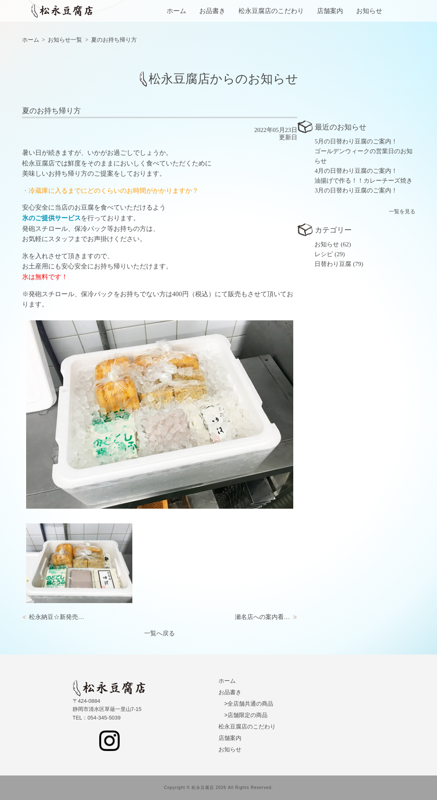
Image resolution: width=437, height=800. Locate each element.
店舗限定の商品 (247, 715)
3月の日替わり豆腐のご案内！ (355, 190)
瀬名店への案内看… (262, 617)
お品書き (212, 11)
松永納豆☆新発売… (56, 617)
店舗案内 (330, 11)
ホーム (176, 11)
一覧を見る (402, 211)
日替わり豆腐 (332, 264)
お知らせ (369, 11)
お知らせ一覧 (65, 40)
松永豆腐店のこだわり (271, 11)
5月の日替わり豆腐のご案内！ (355, 141)
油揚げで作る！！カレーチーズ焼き (363, 180)
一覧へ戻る (159, 633)
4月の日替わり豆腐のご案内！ (355, 171)
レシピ (323, 254)
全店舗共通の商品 (250, 703)
